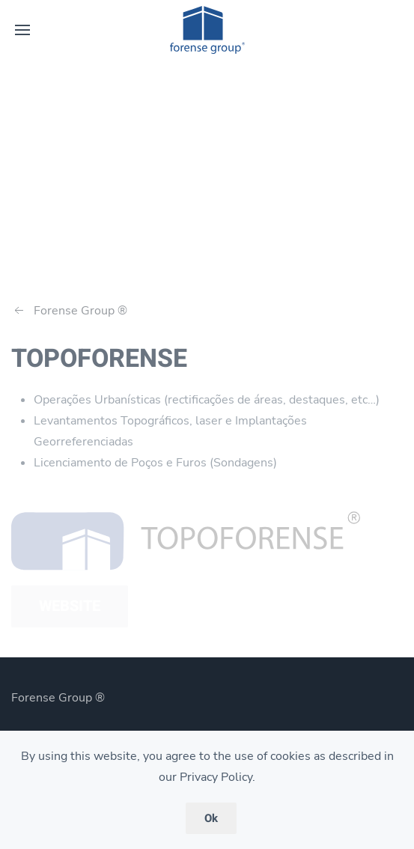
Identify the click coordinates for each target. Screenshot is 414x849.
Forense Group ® (69, 310)
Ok (211, 818)
